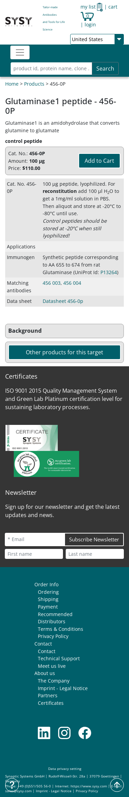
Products (34, 84)
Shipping (48, 599)
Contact (43, 643)
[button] (64, 331)
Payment (48, 606)
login (90, 24)
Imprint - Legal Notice (63, 688)
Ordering (48, 592)
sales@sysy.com (18, 791)
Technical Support (59, 658)
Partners (47, 695)
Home (12, 84)
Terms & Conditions (60, 629)
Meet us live (52, 666)
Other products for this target (64, 352)
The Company (53, 680)
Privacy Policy (53, 636)
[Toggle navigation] (20, 52)
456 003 (52, 283)
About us (44, 673)
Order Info (46, 584)
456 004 (72, 283)
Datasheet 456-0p (63, 301)
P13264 (108, 272)
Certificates (51, 703)
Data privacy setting (64, 769)
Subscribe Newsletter (94, 539)
